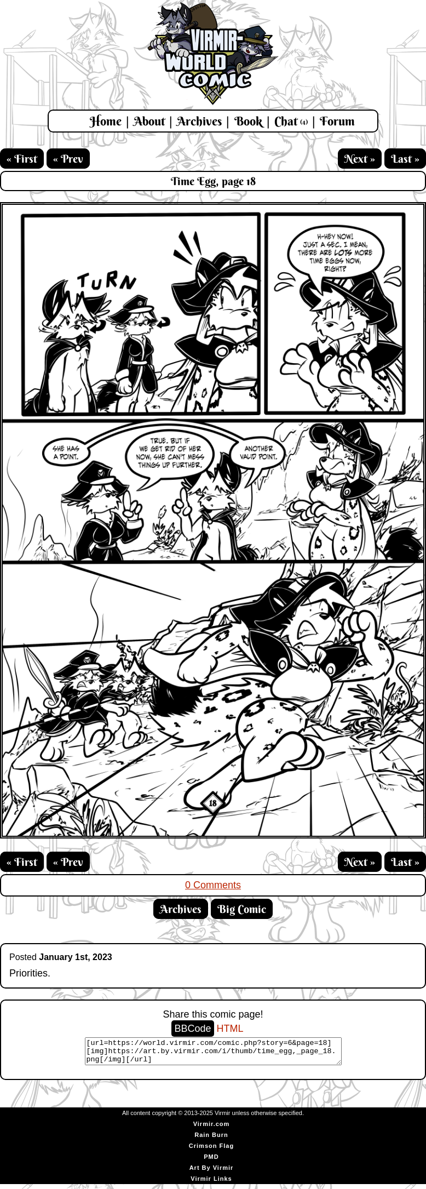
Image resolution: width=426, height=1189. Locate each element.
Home (106, 121)
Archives (199, 121)
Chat (291, 121)
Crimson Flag (211, 1150)
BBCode (192, 1028)
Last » (405, 158)
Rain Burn (211, 1139)
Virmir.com (211, 1128)
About (149, 121)
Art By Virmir (211, 1172)
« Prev (68, 158)
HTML (230, 1028)
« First (22, 158)
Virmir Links (211, 1183)
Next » (359, 158)
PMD (211, 1161)
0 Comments (213, 885)
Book (248, 121)
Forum (337, 121)
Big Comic (241, 909)
